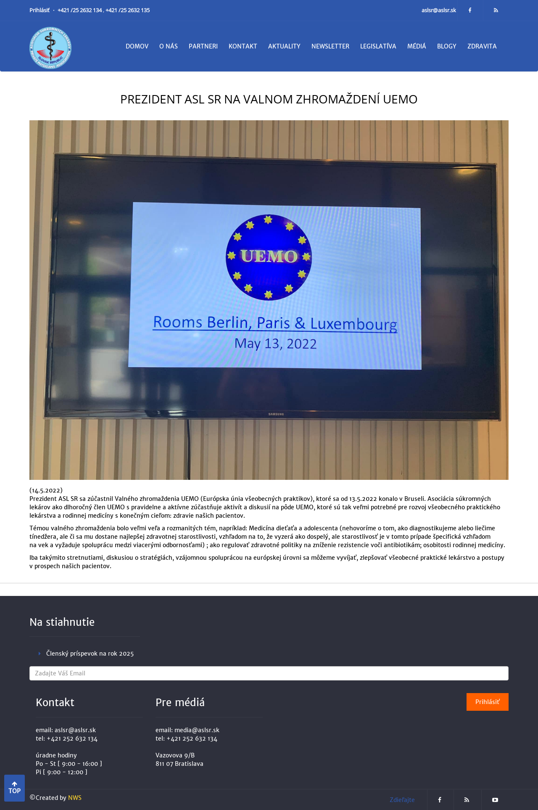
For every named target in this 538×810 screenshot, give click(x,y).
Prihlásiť (40, 10)
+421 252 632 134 (72, 738)
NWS (75, 798)
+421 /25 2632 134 (80, 10)
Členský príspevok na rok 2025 (90, 653)
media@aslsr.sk (196, 730)
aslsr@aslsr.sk (439, 10)
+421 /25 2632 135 (127, 10)
